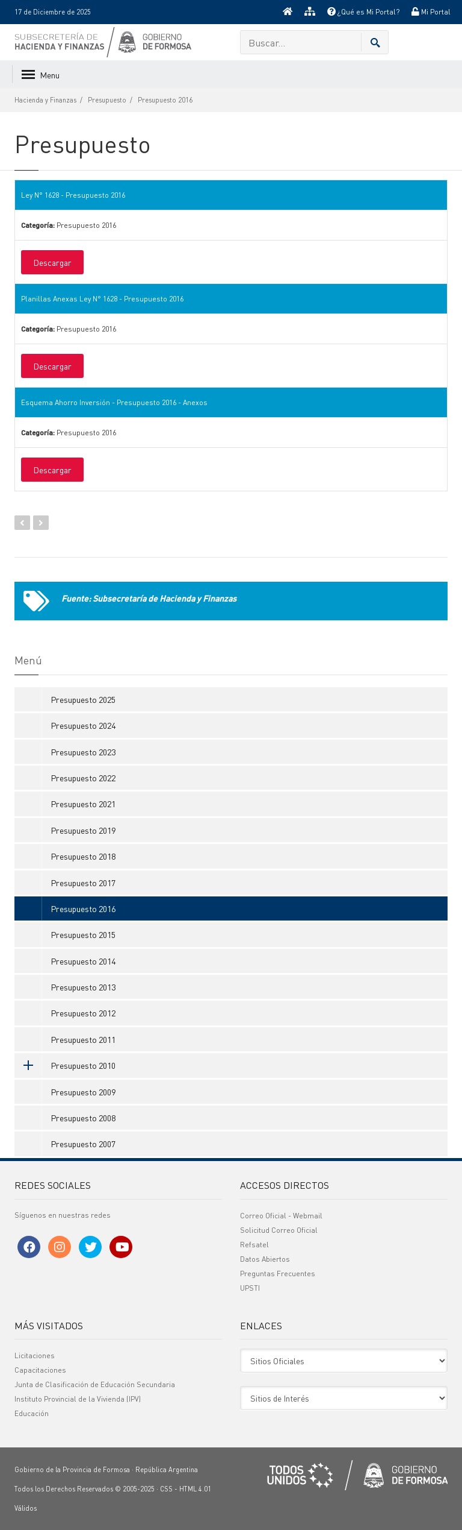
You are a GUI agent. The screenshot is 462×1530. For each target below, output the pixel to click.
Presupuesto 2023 (83, 751)
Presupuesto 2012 (83, 1012)
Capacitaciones (40, 1369)
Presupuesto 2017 (83, 882)
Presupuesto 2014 (83, 960)
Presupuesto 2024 (83, 725)
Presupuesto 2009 (83, 1091)
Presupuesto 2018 (83, 856)
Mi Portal (431, 11)
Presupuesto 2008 (83, 1117)
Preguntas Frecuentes (277, 1273)
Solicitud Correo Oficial (279, 1230)
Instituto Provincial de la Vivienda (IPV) (77, 1398)
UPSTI (250, 1287)
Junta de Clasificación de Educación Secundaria (94, 1384)
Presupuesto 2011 (83, 1039)
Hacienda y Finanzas (45, 100)
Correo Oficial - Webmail (281, 1215)
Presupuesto (107, 100)
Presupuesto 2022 (83, 777)
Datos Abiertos (265, 1259)
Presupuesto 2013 (83, 986)
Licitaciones (34, 1355)
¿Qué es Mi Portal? (363, 11)
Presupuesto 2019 (83, 830)
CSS (166, 1489)
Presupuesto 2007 (83, 1143)
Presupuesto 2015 (83, 934)
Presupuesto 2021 (83, 803)
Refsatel (254, 1244)
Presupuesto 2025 (83, 699)
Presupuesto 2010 (65, 1065)
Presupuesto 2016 (165, 100)
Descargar (52, 262)
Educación (31, 1413)
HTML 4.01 (195, 1489)
